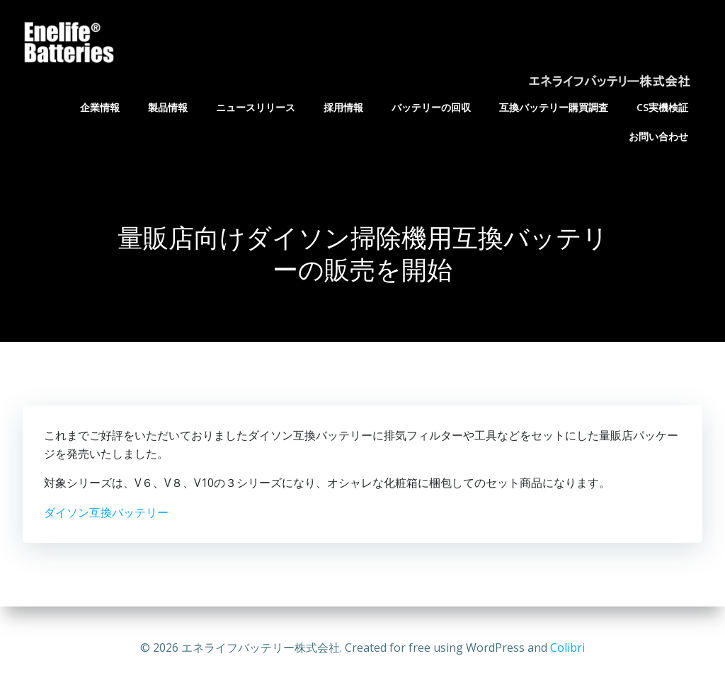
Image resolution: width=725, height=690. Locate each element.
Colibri (567, 647)
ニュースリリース (255, 107)
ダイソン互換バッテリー (106, 512)
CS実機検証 (662, 107)
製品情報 (168, 107)
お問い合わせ (658, 136)
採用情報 (343, 107)
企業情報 (100, 107)
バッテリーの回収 (431, 107)
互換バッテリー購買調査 (553, 107)
